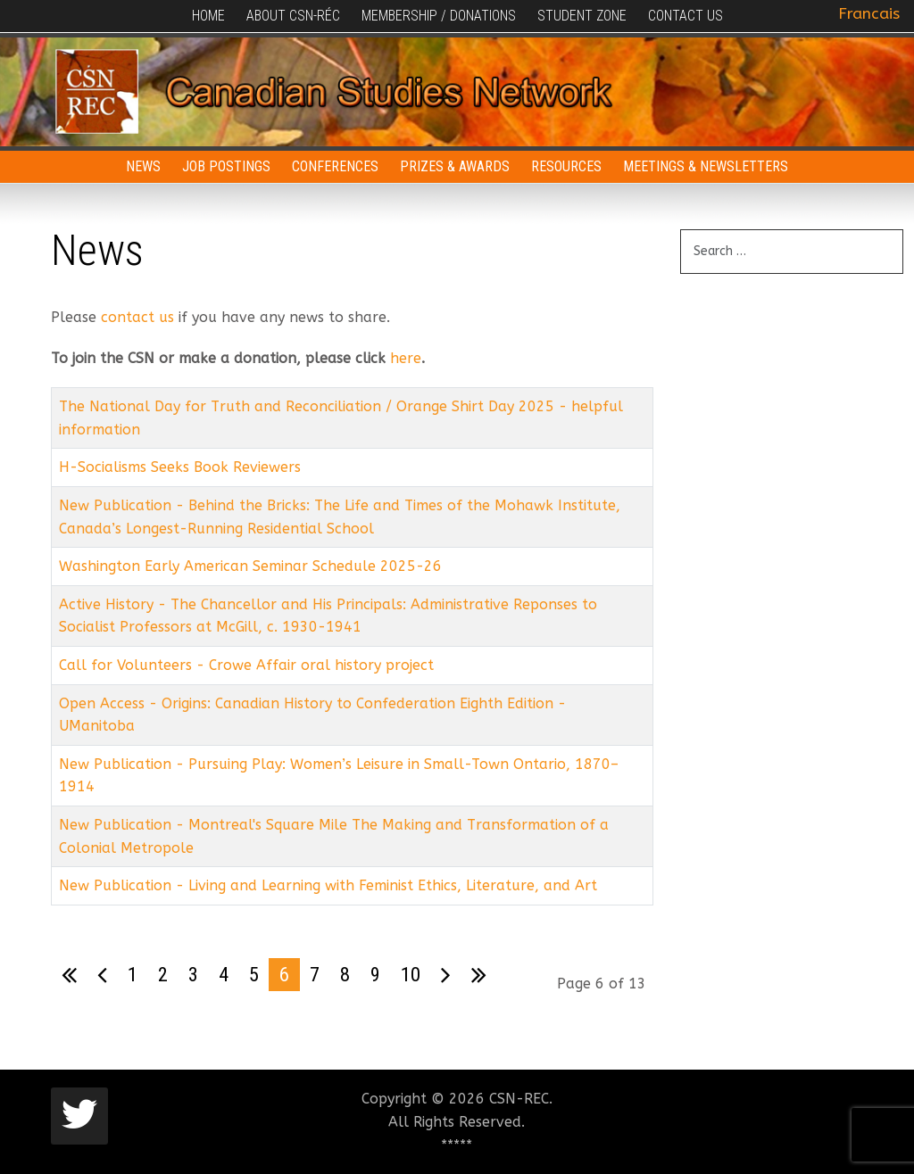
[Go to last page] (479, 975)
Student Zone (582, 15)
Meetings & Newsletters (705, 166)
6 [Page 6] (284, 974)
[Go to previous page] (102, 975)
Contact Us (685, 15)
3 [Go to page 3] (193, 974)
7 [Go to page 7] (315, 974)
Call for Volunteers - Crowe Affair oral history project (246, 665)
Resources (566, 166)
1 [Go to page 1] (132, 974)
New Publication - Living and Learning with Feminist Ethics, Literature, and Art (328, 885)
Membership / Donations (438, 15)
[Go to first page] (69, 975)
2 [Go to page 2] (163, 974)
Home (208, 15)
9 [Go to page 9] (375, 974)
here (405, 358)
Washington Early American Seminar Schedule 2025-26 (250, 566)
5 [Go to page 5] (254, 974)
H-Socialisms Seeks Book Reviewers (180, 467)
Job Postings (226, 166)
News (143, 166)
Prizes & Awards (455, 166)
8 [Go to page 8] (345, 974)
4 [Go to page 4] (223, 974)
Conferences (335, 166)
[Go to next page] (445, 975)
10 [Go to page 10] (410, 974)
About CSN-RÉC (293, 15)
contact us (137, 317)
